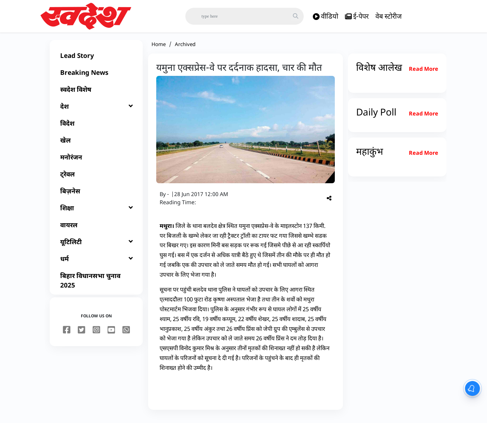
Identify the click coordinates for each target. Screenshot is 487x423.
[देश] (96, 110)
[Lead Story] (96, 59)
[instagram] (96, 334)
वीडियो (325, 16)
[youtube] (111, 334)
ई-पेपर (357, 16)
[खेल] (96, 144)
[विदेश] (96, 127)
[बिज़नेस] (96, 195)
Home (159, 48)
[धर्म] (96, 262)
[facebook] (66, 334)
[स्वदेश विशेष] (96, 93)
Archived (185, 48)
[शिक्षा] (96, 212)
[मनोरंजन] (96, 161)
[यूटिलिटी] (96, 245)
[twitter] (81, 334)
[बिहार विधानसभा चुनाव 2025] (96, 284)
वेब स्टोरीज (388, 16)
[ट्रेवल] (96, 178)
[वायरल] (96, 229)
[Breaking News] (96, 76)
